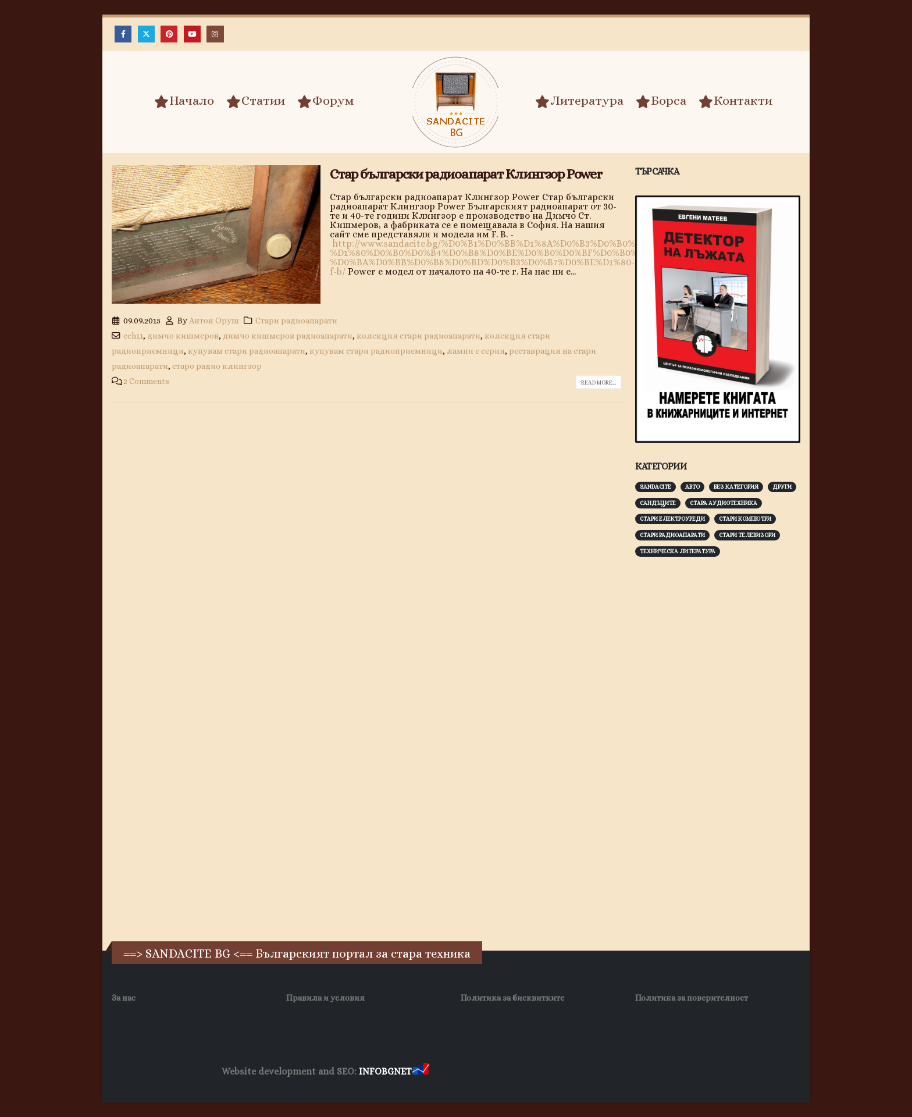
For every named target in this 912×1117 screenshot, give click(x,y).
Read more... (598, 382)
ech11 (133, 335)
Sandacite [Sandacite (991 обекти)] (655, 486)
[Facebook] (123, 34)
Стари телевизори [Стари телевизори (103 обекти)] (747, 535)
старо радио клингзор (217, 366)
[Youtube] (192, 34)
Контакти (735, 101)
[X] (146, 34)
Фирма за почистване (563, 1072)
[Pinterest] (169, 34)
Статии (255, 101)
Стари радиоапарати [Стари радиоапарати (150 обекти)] (672, 535)
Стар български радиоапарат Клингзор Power (466, 174)
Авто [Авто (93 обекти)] (692, 486)
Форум (325, 101)
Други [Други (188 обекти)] (782, 486)
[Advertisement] (722, 747)
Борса (661, 101)
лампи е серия (476, 350)
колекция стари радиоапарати (418, 335)
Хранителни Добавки (472, 1072)
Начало (184, 101)
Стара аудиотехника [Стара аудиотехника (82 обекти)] (723, 503)
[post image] (216, 234)
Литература (579, 101)
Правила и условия (325, 997)
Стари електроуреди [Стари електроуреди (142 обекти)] (672, 518)
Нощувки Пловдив (648, 1072)
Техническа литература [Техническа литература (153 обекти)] (677, 551)
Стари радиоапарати (296, 320)
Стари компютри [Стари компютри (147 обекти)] (745, 518)
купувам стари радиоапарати (246, 350)
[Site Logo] (456, 102)
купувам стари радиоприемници (376, 350)
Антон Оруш (214, 320)
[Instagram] (214, 34)
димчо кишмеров (183, 335)
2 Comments (146, 381)
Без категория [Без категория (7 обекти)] (736, 486)
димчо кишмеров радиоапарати (287, 335)
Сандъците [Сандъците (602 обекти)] (658, 503)
